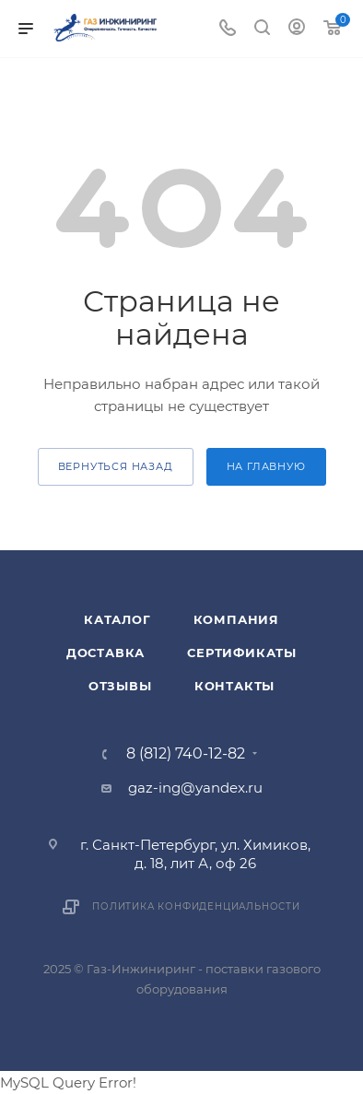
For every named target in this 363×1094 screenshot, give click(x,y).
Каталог (117, 619)
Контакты (234, 685)
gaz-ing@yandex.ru (195, 787)
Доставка (105, 652)
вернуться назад (115, 466)
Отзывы (120, 685)
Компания (236, 619)
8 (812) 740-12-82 (185, 754)
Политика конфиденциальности (196, 906)
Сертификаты (242, 652)
